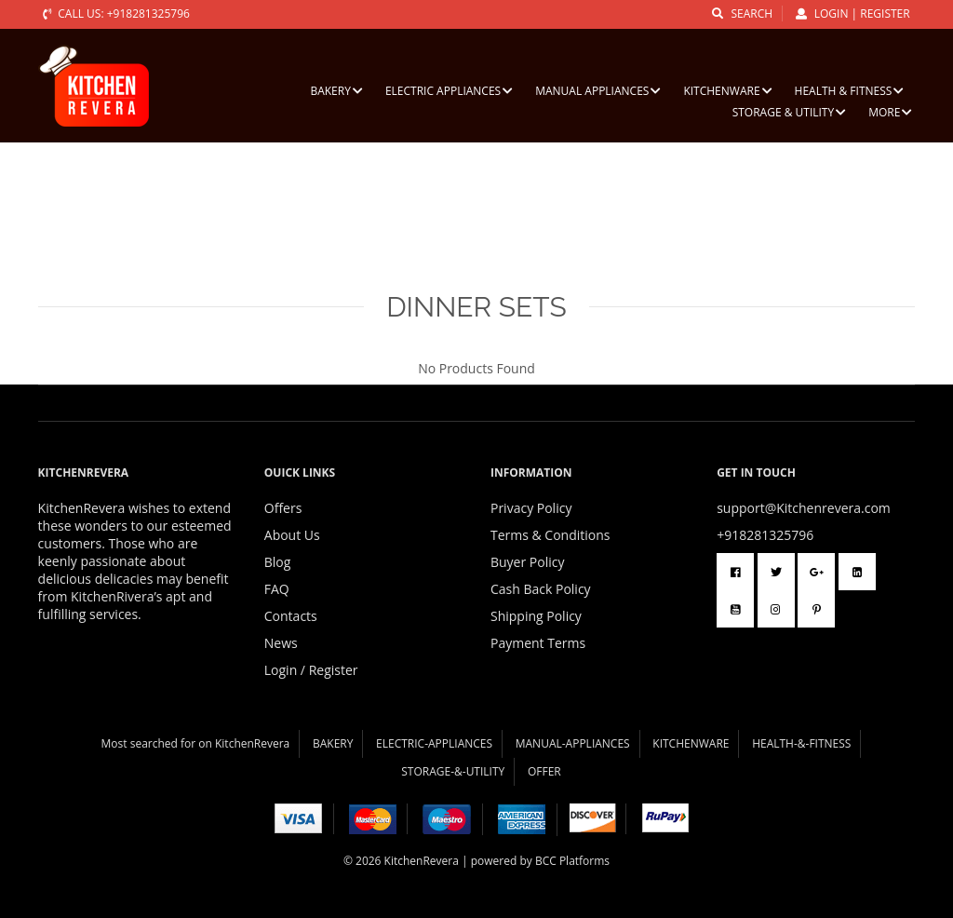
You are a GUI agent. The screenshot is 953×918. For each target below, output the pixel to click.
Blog (277, 562)
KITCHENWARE (727, 91)
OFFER (544, 771)
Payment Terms (537, 643)
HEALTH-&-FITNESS (801, 743)
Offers (283, 508)
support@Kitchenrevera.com (804, 508)
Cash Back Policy (540, 589)
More (890, 112)
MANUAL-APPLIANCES (573, 743)
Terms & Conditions (550, 535)
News (281, 643)
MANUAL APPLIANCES (598, 91)
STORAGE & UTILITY (789, 112)
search (742, 13)
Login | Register (853, 13)
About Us (292, 535)
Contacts (290, 616)
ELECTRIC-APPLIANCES (434, 743)
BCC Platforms (572, 861)
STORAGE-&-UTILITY (452, 771)
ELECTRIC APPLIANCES (449, 91)
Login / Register (311, 670)
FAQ (276, 589)
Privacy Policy (530, 508)
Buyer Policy (527, 562)
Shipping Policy (536, 616)
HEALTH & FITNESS (850, 91)
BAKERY (336, 91)
